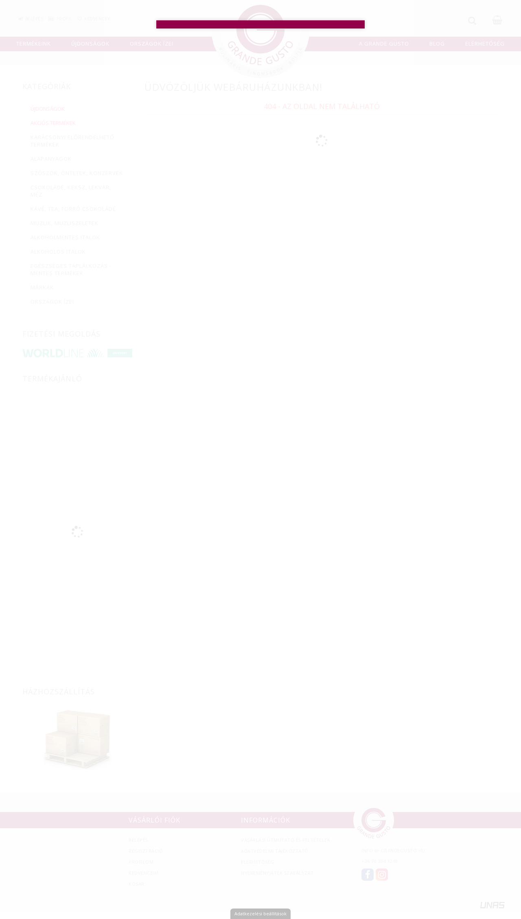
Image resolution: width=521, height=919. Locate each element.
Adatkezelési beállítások (260, 913)
